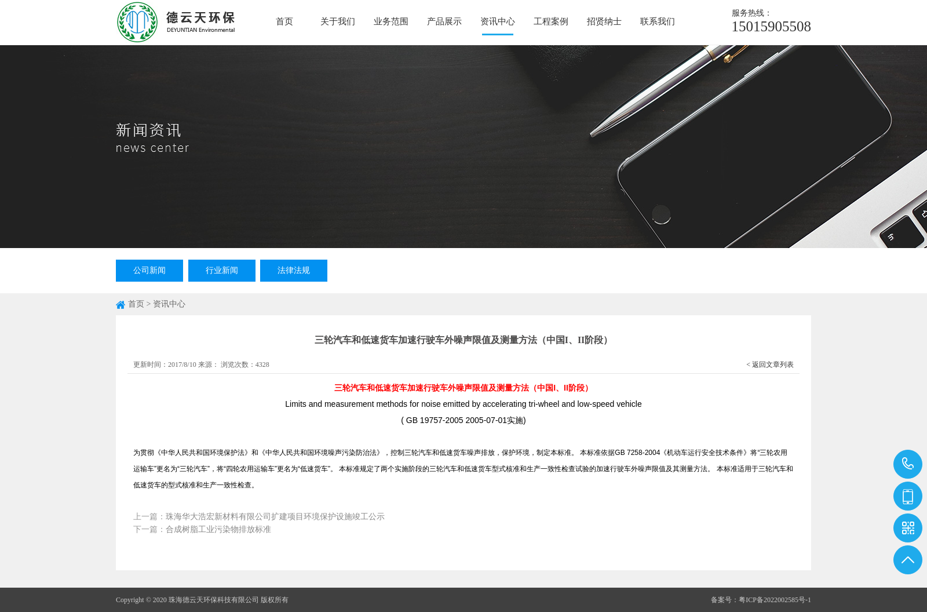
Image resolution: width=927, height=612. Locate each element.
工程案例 (551, 21)
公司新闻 (149, 270)
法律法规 (294, 270)
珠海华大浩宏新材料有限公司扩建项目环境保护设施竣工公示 (275, 516)
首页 (284, 21)
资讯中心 (497, 21)
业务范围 (391, 21)
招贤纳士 (604, 21)
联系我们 (657, 21)
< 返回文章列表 (770, 364)
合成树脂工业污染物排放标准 (218, 529)
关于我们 (337, 21)
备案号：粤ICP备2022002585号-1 (761, 600)
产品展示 (444, 21)
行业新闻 (222, 270)
